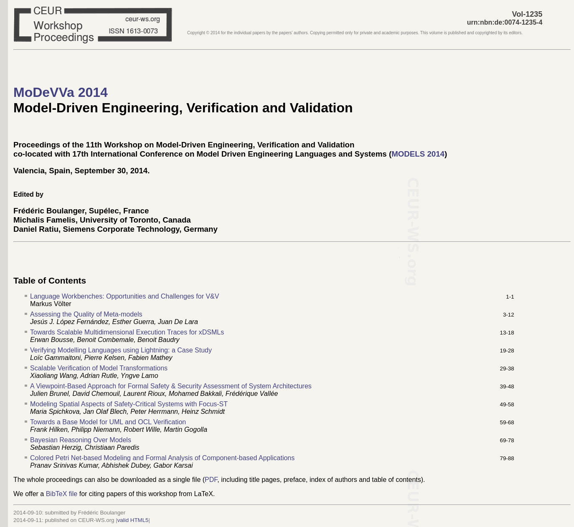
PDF (211, 479)
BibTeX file (62, 493)
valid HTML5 (133, 520)
